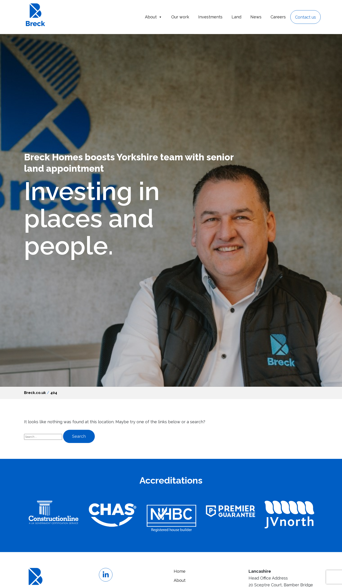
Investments (210, 17)
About (153, 17)
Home (180, 571)
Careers (278, 17)
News (255, 17)
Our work (180, 17)
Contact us (305, 17)
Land (236, 17)
